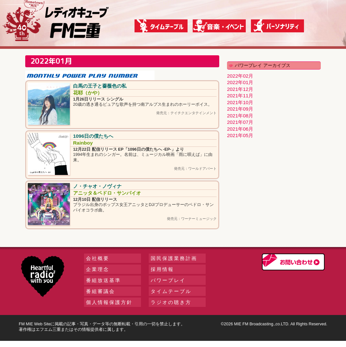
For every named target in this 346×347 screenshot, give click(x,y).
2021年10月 (240, 102)
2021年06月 (240, 129)
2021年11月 (240, 95)
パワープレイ (168, 280)
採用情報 (162, 269)
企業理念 (97, 269)
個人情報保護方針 (109, 302)
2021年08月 (240, 115)
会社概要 (97, 258)
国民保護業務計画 (174, 258)
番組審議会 (100, 291)
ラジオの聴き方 (171, 302)
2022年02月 (240, 76)
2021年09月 (240, 109)
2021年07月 (240, 122)
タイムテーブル (171, 291)
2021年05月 (240, 135)
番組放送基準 (103, 280)
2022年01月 (240, 82)
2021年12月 (240, 89)
